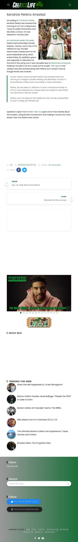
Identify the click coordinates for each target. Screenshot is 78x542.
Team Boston (49, 532)
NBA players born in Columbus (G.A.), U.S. (37, 419)
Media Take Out (35, 112)
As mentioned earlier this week (20, 40)
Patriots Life (28, 532)
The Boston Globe (26, 20)
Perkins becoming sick (60, 63)
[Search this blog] (39, 483)
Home (28, 530)
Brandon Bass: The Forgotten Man (34, 443)
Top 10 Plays (51, 530)
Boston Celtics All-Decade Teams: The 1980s (39, 407)
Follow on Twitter (25, 501)
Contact (41, 530)
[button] (18, 170)
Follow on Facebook (25, 509)
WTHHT (34, 530)
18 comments (54, 165)
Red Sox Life (64, 530)
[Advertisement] (39, 141)
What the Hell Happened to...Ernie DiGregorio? (40, 384)
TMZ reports (56, 66)
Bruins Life (39, 532)
